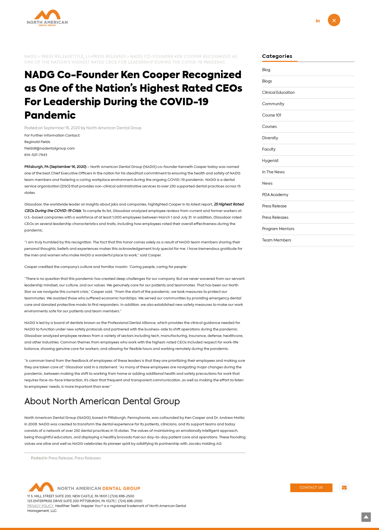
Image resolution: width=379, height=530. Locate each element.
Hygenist (270, 161)
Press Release (56, 57)
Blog (266, 70)
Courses (269, 127)
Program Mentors (278, 229)
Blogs (267, 81)
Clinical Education (278, 93)
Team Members (276, 240)
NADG (30, 57)
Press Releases (109, 57)
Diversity (270, 138)
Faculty (269, 149)
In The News (273, 172)
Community (273, 104)
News (267, 184)
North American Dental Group (113, 128)
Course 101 (271, 115)
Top (366, 517)
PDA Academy (275, 195)
